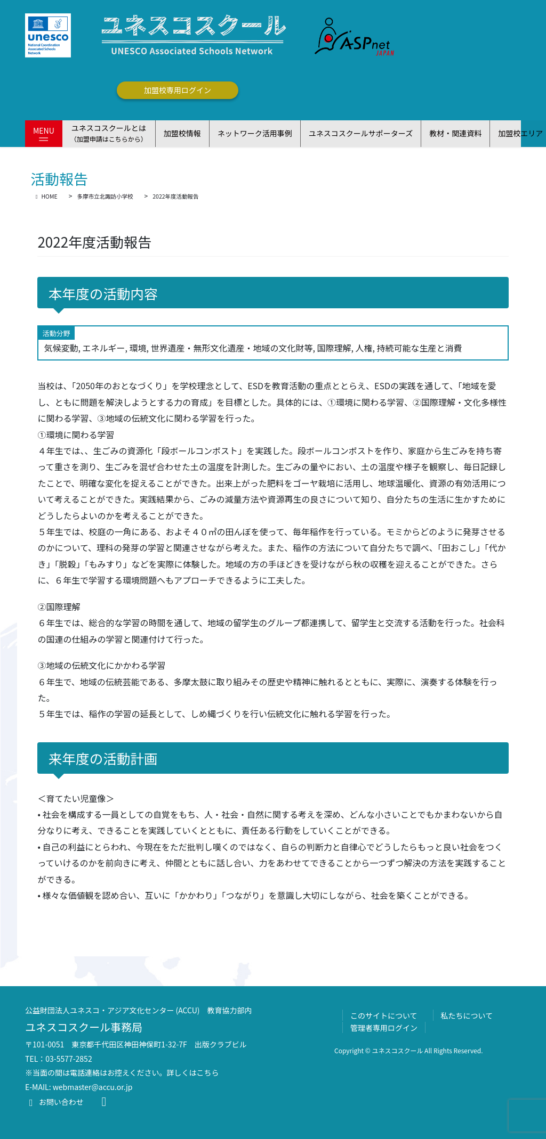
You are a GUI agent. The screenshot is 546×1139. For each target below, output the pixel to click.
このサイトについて (383, 1015)
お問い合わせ (54, 1101)
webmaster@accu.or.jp (93, 1086)
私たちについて (467, 1015)
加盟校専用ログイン (177, 90)
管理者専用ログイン (383, 1027)
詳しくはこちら (193, 1072)
